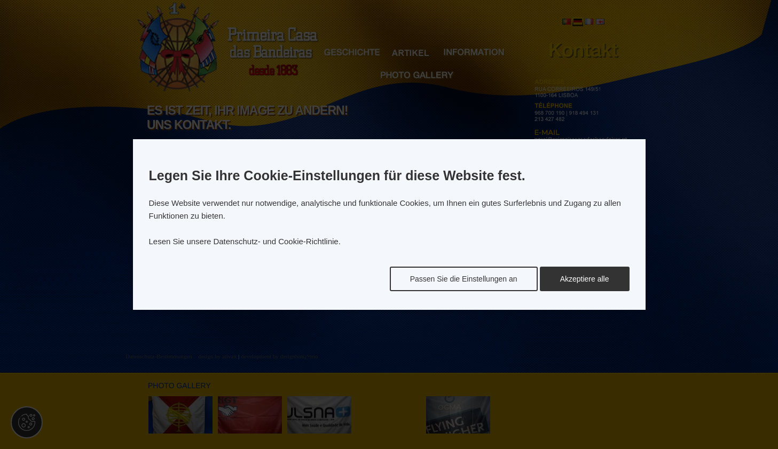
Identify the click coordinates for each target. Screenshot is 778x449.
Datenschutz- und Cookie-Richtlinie (275, 241)
